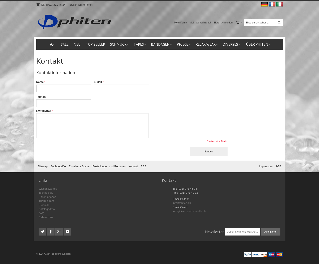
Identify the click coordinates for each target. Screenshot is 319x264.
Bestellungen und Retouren (109, 166)
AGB (278, 166)
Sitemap (43, 166)
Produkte (44, 205)
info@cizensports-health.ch (189, 211)
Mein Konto (180, 22)
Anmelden (227, 22)
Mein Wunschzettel (200, 22)
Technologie (46, 192)
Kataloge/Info (47, 209)
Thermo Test (46, 200)
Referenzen (46, 217)
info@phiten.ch (182, 203)
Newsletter (214, 231)
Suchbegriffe (58, 166)
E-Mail (98, 82)
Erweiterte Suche (79, 166)
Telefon (41, 96)
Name (40, 82)
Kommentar (43, 110)
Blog (216, 22)
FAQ (41, 213)
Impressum (265, 166)
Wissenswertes (48, 188)
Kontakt (133, 166)
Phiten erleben (47, 196)
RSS (143, 166)
